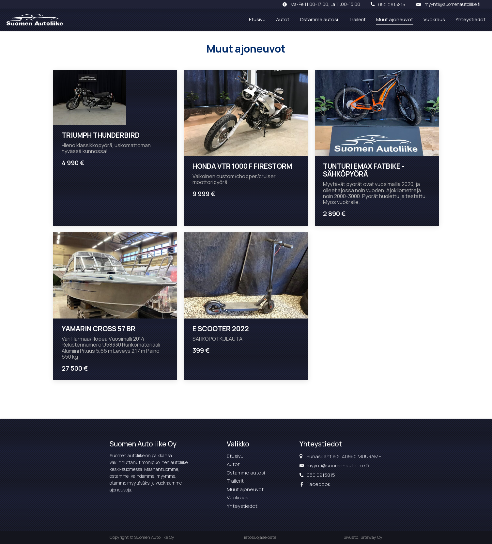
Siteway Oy (371, 537)
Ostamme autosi (319, 19)
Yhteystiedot (470, 19)
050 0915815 (391, 4)
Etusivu (257, 19)
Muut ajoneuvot (394, 19)
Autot (282, 19)
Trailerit (357, 19)
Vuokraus (434, 19)
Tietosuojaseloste (259, 537)
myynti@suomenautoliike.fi (452, 4)
